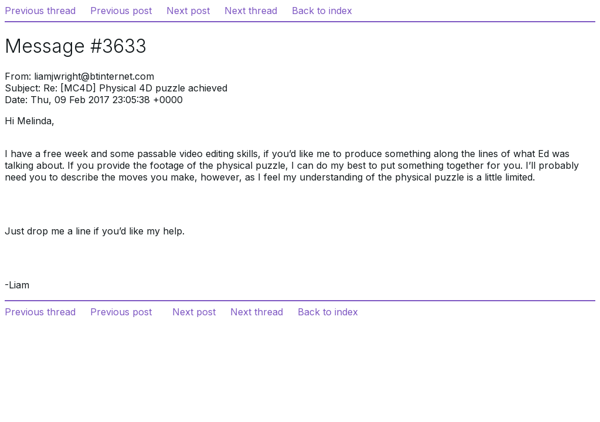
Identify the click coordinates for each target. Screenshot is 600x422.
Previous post (121, 10)
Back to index (322, 10)
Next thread (250, 10)
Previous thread (40, 10)
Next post (188, 10)
